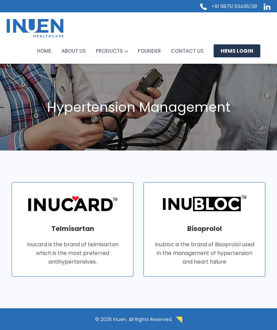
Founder (149, 50)
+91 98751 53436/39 (234, 6)
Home (44, 50)
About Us (73, 50)
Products (109, 50)
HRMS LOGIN (237, 50)
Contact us (187, 50)
